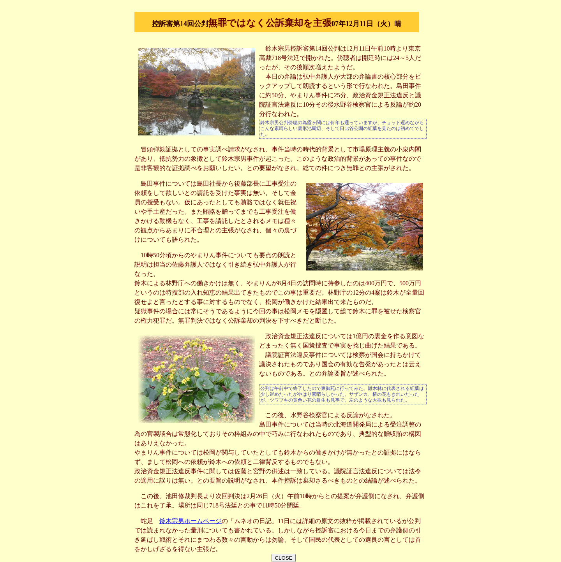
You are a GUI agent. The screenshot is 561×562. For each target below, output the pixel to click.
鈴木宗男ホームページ (190, 521)
